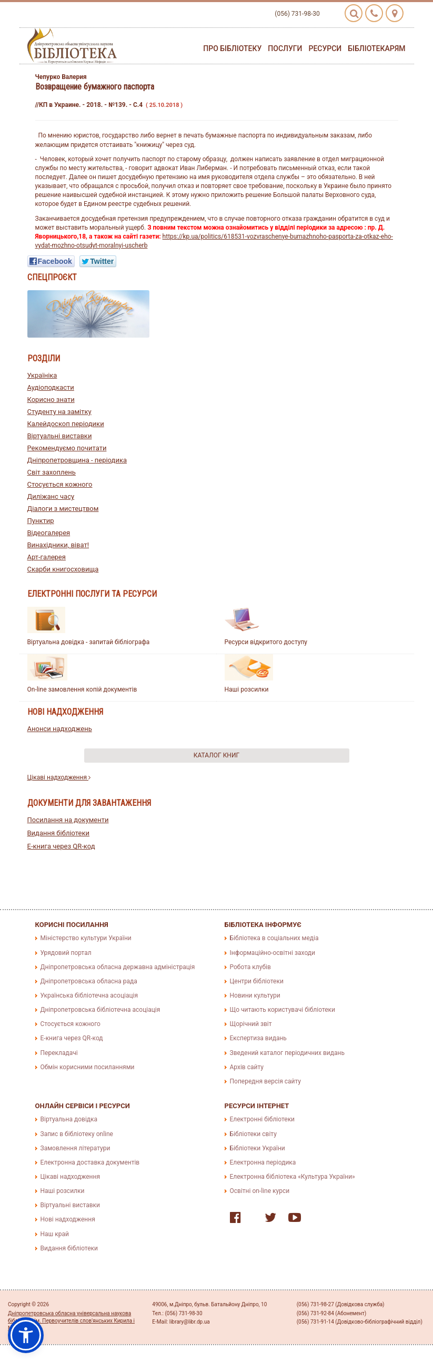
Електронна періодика (263, 1162)
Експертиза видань (258, 1038)
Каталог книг (216, 755)
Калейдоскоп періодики (65, 424)
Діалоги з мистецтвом (63, 508)
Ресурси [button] (324, 48)
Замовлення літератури (75, 1148)
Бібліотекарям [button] (376, 48)
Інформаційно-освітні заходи (272, 952)
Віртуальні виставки (59, 436)
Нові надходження (68, 1219)
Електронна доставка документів (90, 1162)
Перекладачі (59, 1053)
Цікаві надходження (59, 777)
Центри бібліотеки (257, 981)
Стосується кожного (60, 484)
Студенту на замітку (59, 412)
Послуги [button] (285, 48)
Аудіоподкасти (50, 387)
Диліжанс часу (51, 496)
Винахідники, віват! (58, 545)
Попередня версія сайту (265, 1081)
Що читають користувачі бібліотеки (282, 1009)
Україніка (42, 375)
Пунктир (40, 521)
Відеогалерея (49, 533)
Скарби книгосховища (63, 569)
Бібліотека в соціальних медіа (274, 938)
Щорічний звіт (251, 1024)
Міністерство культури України (86, 938)
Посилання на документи (68, 820)
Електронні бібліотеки (262, 1119)
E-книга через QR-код (61, 846)
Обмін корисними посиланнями (88, 1067)
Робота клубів (250, 967)
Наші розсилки (247, 689)
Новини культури (255, 995)
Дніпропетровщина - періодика (77, 460)
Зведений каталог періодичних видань (287, 1053)
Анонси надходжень (59, 729)
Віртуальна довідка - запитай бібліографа (88, 642)
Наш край (55, 1234)
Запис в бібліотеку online (77, 1134)
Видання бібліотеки (58, 833)
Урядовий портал (66, 952)
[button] (26, 1335)
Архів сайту (247, 1067)
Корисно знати (51, 399)
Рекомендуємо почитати (67, 448)
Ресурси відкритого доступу (266, 642)
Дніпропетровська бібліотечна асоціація (100, 1009)
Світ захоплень (51, 472)
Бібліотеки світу (253, 1134)
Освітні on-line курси (260, 1191)
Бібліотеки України (257, 1148)
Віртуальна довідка (69, 1119)
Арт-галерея (46, 557)
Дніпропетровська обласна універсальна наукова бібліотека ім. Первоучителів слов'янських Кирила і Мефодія (71, 1321)
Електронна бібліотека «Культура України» (292, 1176)
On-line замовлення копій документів (82, 689)
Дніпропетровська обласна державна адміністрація (118, 967)
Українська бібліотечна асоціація (89, 995)
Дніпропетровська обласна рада (89, 981)
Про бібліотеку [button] (232, 48)
